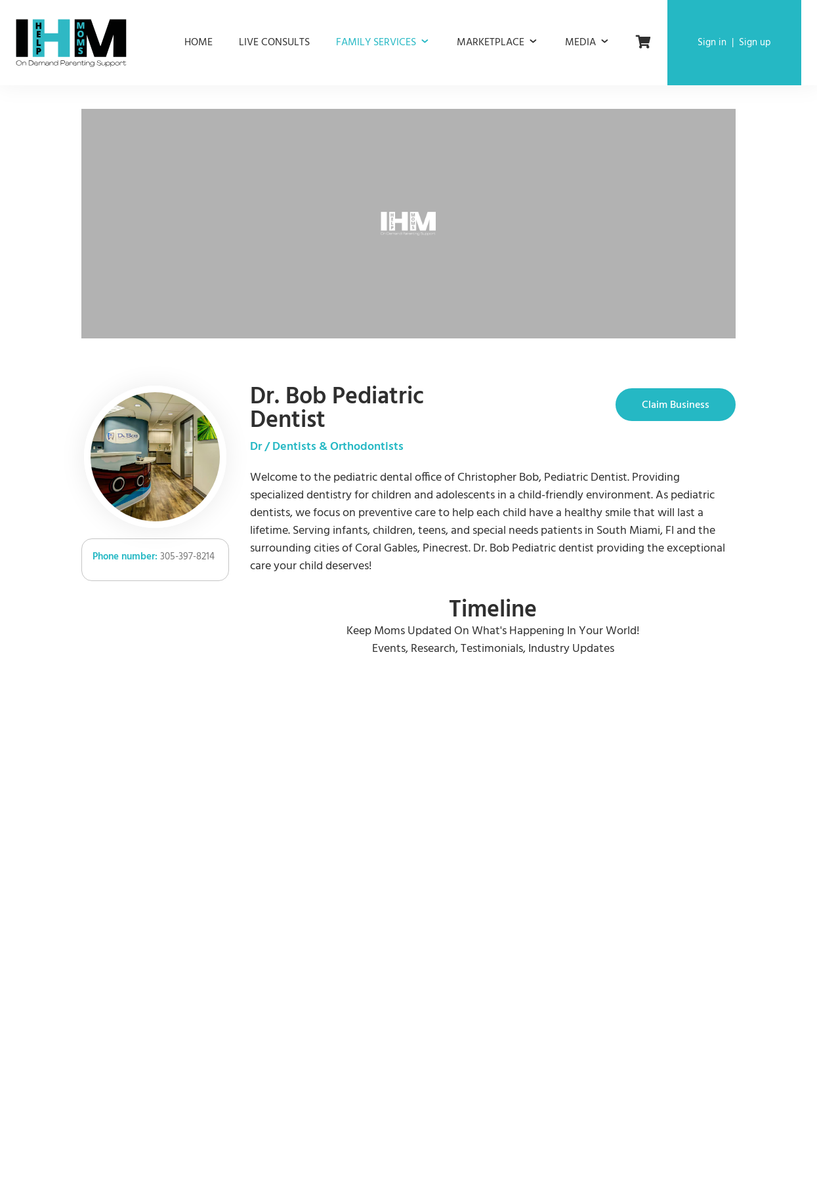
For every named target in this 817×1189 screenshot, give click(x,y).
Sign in (712, 42)
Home (198, 42)
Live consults (274, 42)
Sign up (755, 42)
